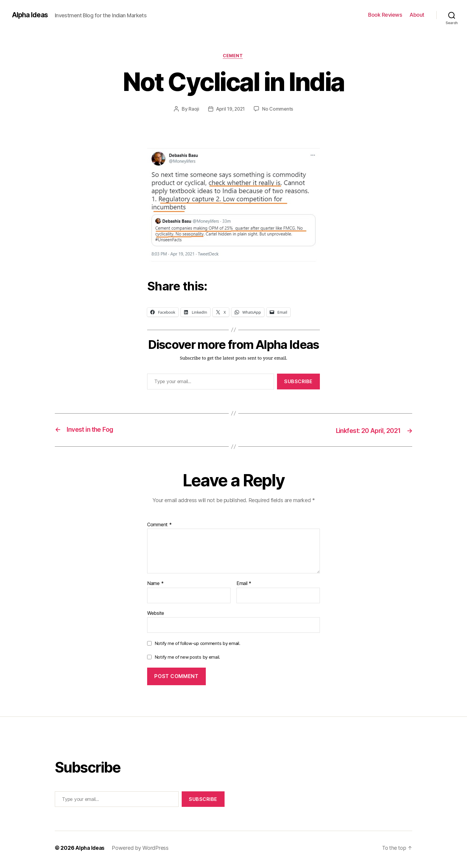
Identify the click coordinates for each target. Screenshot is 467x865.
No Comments (278, 109)
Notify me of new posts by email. (187, 657)
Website (155, 613)
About (417, 15)
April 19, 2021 (230, 109)
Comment (159, 525)
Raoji (193, 109)
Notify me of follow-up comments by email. (197, 643)
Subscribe (298, 382)
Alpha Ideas (30, 14)
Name (155, 584)
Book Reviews (385, 15)
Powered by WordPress (141, 848)
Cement (233, 56)
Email (243, 584)
